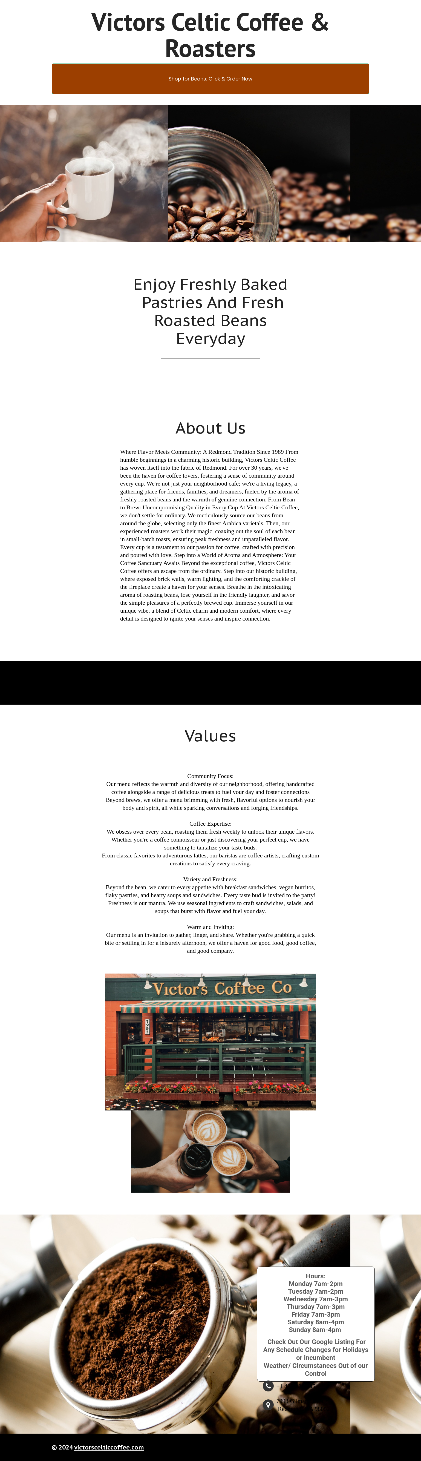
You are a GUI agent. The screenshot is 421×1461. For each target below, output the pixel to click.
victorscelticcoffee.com (109, 1447)
